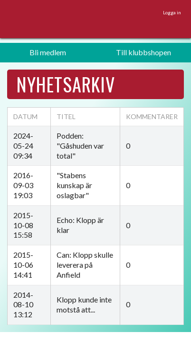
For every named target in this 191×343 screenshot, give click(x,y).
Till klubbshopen (143, 52)
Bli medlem (47, 52)
